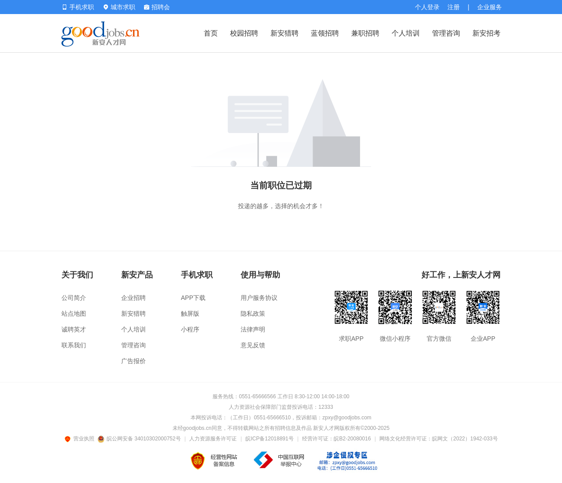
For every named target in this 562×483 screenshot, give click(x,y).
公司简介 (73, 297)
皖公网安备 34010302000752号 (139, 439)
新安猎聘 (284, 33)
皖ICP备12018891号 (269, 439)
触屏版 (190, 313)
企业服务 (489, 7)
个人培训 (406, 33)
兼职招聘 (365, 33)
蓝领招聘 (325, 33)
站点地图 (73, 313)
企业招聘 (133, 297)
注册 (453, 7)
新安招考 (486, 33)
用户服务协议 (259, 297)
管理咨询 (446, 33)
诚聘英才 (73, 329)
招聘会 (157, 7)
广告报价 (133, 360)
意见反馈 (253, 345)
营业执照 (80, 439)
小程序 (190, 329)
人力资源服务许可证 (213, 439)
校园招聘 (244, 33)
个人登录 (427, 7)
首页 (211, 33)
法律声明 (253, 329)
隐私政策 (253, 313)
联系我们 (73, 345)
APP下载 (193, 297)
